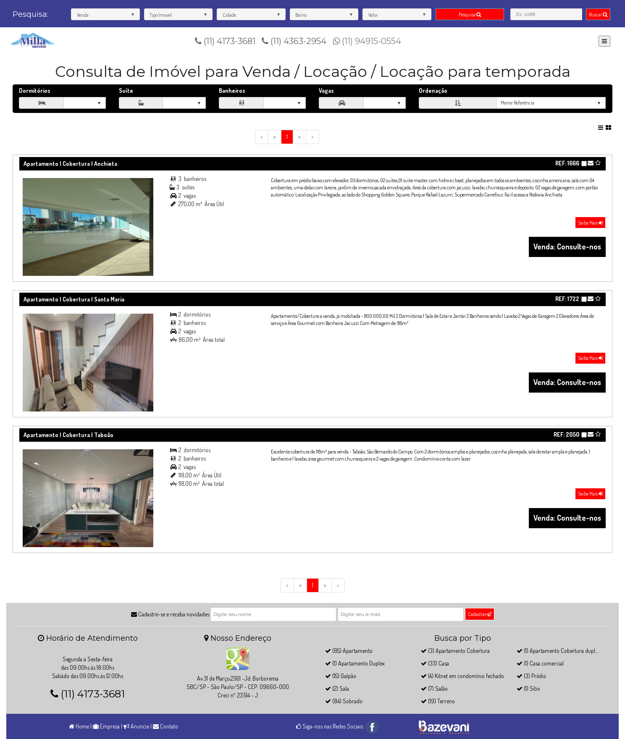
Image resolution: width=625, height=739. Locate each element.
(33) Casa (435, 663)
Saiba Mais (590, 223)
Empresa (106, 726)
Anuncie (136, 726)
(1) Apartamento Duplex (355, 663)
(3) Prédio (531, 675)
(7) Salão (434, 688)
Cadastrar (479, 614)
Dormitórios (34, 90)
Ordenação (433, 90)
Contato (165, 726)
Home (79, 726)
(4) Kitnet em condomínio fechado (462, 675)
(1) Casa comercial (540, 663)
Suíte (126, 90)
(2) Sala (337, 688)
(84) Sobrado (343, 701)
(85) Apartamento (349, 650)
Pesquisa (470, 14)
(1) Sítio (528, 688)
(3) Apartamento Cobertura (455, 650)
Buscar (598, 14)
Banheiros (232, 90)
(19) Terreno (438, 701)
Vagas (326, 90)
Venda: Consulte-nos (567, 246)
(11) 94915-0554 (367, 41)
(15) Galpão (340, 675)
